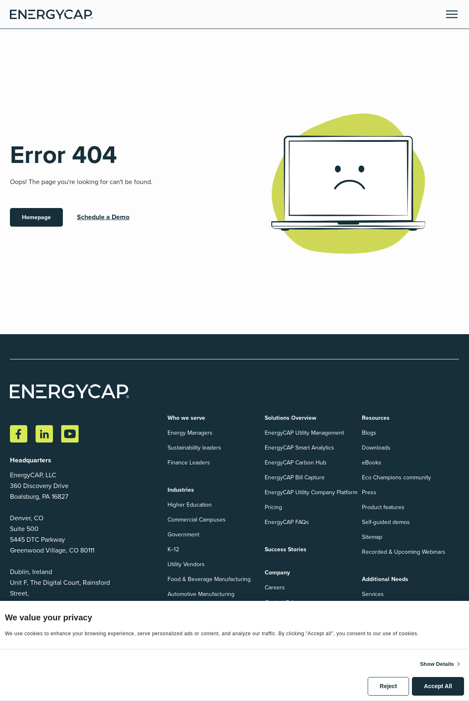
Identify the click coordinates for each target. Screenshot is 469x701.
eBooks (371, 462)
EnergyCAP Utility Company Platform (311, 492)
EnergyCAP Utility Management (304, 432)
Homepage (36, 217)
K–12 (173, 549)
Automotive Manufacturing (201, 594)
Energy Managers (190, 432)
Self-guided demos (386, 522)
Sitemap (372, 537)
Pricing (273, 507)
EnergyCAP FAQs (287, 522)
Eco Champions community (396, 477)
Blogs (369, 432)
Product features (383, 507)
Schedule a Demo (103, 217)
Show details (437, 664)
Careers (275, 587)
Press (369, 492)
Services (373, 594)
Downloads (376, 447)
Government (183, 534)
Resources (376, 418)
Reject (388, 686)
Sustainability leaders (194, 447)
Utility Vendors (186, 564)
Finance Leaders (189, 462)
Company (277, 572)
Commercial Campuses (197, 519)
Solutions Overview (290, 418)
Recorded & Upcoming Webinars (403, 552)
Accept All (438, 686)
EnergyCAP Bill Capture (295, 477)
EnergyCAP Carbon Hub (295, 462)
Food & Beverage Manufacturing (209, 579)
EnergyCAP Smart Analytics (299, 447)
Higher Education (190, 504)
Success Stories (285, 549)
